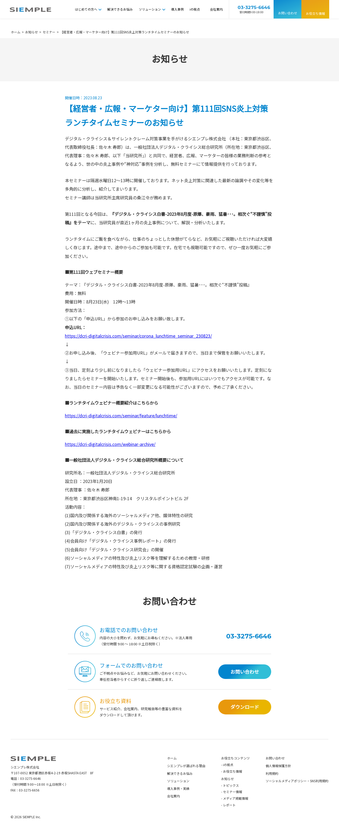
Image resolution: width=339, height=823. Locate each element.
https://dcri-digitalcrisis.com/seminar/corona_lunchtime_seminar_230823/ (138, 336)
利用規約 (272, 783)
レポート (229, 814)
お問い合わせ (287, 13)
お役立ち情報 (315, 13)
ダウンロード (244, 716)
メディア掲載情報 (235, 808)
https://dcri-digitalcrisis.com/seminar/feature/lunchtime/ (121, 415)
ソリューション (150, 9)
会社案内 (216, 9)
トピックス (231, 795)
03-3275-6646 (30, 788)
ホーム (172, 767)
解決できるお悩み (120, 9)
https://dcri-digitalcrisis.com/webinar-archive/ (110, 444)
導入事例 (177, 9)
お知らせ (227, 788)
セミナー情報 (232, 801)
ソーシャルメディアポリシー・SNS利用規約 (297, 790)
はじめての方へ (86, 9)
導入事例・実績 (178, 798)
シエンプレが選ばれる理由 (186, 775)
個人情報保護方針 (278, 775)
